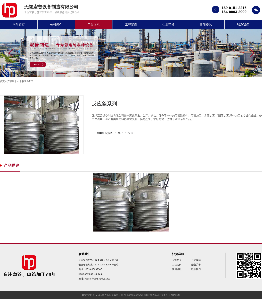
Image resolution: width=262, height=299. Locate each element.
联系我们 (243, 24)
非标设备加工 (27, 81)
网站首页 (19, 24)
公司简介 (56, 24)
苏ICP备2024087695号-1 (157, 295)
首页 (2, 81)
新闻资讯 (206, 24)
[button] (252, 53)
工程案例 (131, 24)
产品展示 (94, 24)
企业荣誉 (168, 24)
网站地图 (175, 295)
